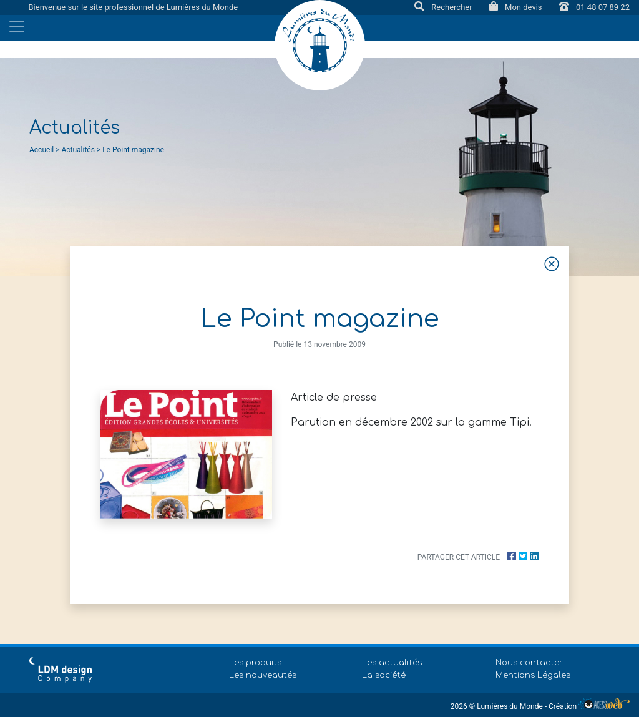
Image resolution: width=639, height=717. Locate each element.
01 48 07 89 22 (594, 7)
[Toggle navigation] (17, 27)
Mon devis (516, 7)
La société (384, 675)
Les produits (255, 662)
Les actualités (392, 662)
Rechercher (444, 7)
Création (589, 706)
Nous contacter (529, 662)
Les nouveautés (262, 675)
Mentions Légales (532, 675)
